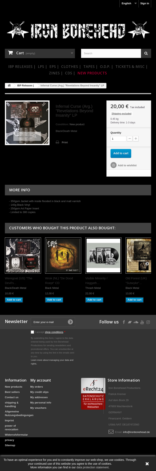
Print (65, 142)
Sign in (144, 3)
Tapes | (90, 66)
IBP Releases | (22, 66)
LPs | (42, 66)
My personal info (40, 402)
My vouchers (38, 407)
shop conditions (54, 332)
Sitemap (10, 445)
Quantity (115, 132)
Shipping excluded (121, 113)
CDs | (70, 73)
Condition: (62, 124)
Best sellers (12, 392)
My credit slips (39, 392)
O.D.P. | (106, 66)
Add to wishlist (127, 165)
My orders (36, 386)
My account (40, 380)
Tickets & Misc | (131, 66)
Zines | (56, 73)
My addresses (39, 397)
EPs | (54, 66)
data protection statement (93, 467)
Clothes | (71, 66)
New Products (92, 73)
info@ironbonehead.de (136, 432)
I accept (50, 332)
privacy (9, 440)
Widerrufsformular (16, 434)
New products (13, 386)
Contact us (11, 397)
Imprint (9, 420)
